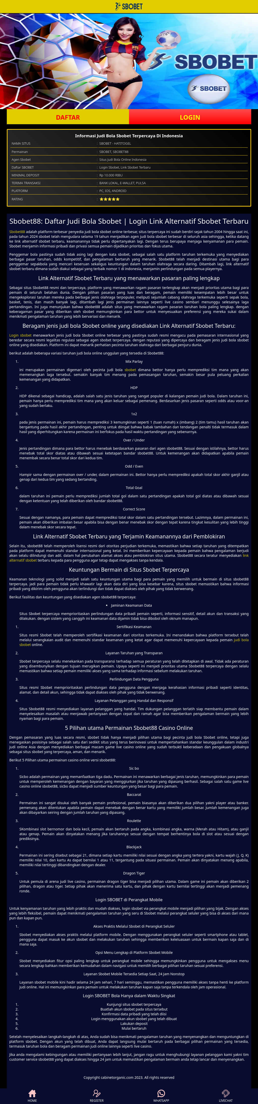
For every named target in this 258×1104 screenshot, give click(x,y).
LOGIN (190, 117)
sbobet (130, 369)
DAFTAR (68, 117)
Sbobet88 (17, 231)
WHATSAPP (161, 1096)
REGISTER (97, 1096)
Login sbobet (20, 335)
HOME (32, 1096)
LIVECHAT (226, 1096)
